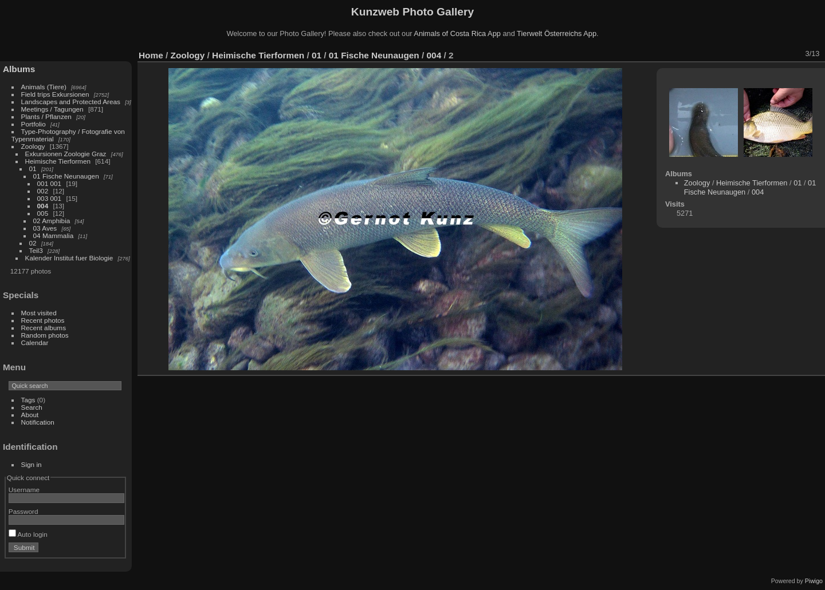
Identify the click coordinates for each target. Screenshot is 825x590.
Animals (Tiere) (43, 86)
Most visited (39, 312)
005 (43, 213)
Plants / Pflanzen (46, 116)
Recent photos (43, 320)
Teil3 (36, 250)
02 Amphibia (51, 220)
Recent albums (43, 327)
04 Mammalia (53, 235)
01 (33, 168)
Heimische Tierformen (58, 161)
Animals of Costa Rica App (457, 33)
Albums (19, 69)
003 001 (49, 198)
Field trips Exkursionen (55, 94)
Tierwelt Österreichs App (556, 33)
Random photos (45, 335)
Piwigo (814, 580)
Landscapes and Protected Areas (70, 101)
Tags (28, 399)
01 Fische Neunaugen (66, 176)
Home (151, 55)
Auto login (28, 534)
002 (43, 191)
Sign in (31, 464)
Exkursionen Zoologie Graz (66, 153)
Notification (37, 422)
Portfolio (33, 124)
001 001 (49, 183)
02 (33, 243)
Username (24, 489)
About (30, 414)
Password (23, 511)
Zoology (33, 146)
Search (31, 407)
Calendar (35, 342)
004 (43, 205)
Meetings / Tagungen (52, 109)
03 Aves (45, 228)
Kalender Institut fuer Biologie (69, 258)
